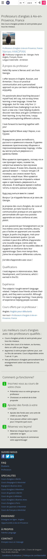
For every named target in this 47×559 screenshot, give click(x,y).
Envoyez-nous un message (12, 542)
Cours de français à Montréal (13, 510)
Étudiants (5, 466)
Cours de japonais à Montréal (13, 506)
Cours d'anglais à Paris (10, 503)
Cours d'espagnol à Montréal (13, 482)
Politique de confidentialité (34, 555)
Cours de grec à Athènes (11, 496)
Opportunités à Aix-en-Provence (14, 523)
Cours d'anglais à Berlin (11, 479)
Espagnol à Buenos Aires (11, 486)
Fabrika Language (8, 532)
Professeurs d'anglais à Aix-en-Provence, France (22, 48)
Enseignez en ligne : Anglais (12, 519)
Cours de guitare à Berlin (11, 493)
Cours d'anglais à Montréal (12, 489)
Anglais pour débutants (21, 311)
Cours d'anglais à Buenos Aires (14, 499)
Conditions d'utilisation (11, 555)
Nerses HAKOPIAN (14, 51)
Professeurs (6, 469)
